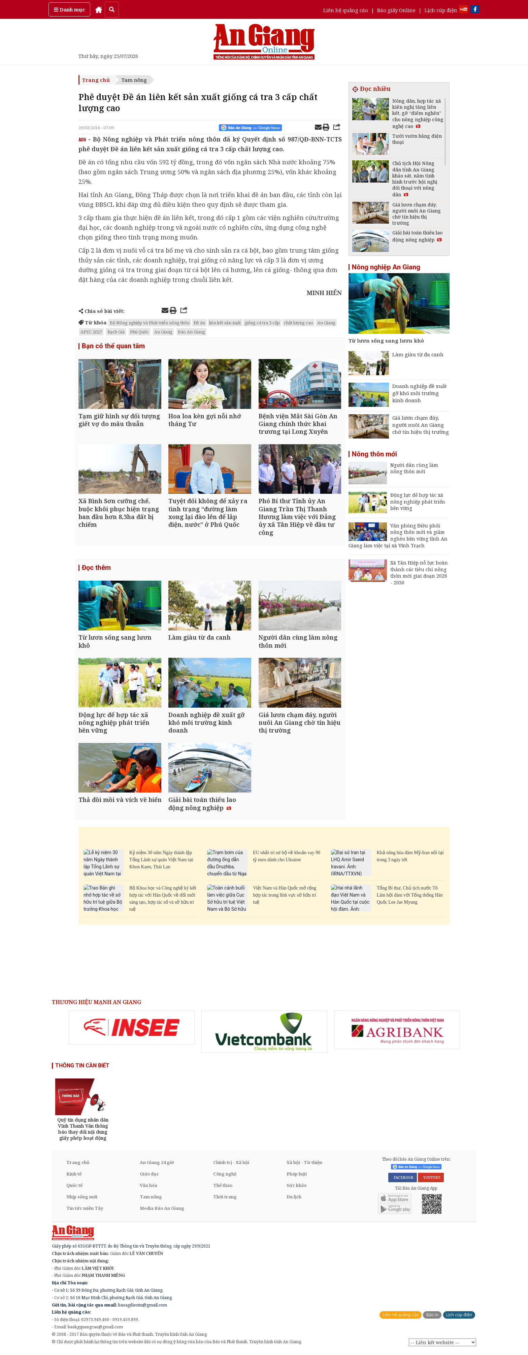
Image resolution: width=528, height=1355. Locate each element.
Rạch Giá (116, 332)
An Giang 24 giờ (157, 1164)
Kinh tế (73, 1175)
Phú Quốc (139, 332)
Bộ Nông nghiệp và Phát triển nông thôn (150, 323)
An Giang (326, 323)
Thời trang (225, 1198)
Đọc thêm (96, 568)
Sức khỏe (297, 1187)
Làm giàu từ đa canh (417, 354)
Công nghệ (224, 1175)
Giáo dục (149, 1175)
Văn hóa (148, 1187)
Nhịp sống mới (81, 1198)
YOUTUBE (430, 1179)
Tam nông (134, 79)
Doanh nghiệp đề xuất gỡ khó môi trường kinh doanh (419, 393)
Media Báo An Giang (162, 1210)
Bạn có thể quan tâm (113, 346)
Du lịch (294, 1198)
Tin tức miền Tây (84, 1210)
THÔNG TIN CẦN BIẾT (82, 1067)
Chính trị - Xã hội (231, 1164)
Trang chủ (96, 79)
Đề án (199, 323)
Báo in (432, 1317)
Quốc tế (74, 1187)
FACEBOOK (403, 1179)
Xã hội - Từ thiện (304, 1164)
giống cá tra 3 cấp (262, 323)
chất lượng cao (298, 323)
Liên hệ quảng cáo (345, 10)
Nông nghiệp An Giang (386, 267)
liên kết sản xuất (225, 323)
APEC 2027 (91, 332)
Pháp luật (297, 1175)
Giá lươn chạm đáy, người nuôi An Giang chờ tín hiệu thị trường (420, 424)
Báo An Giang (191, 332)
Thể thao (222, 1187)
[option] (131, 1029)
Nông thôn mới (374, 454)
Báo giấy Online (396, 10)
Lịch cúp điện (441, 10)
